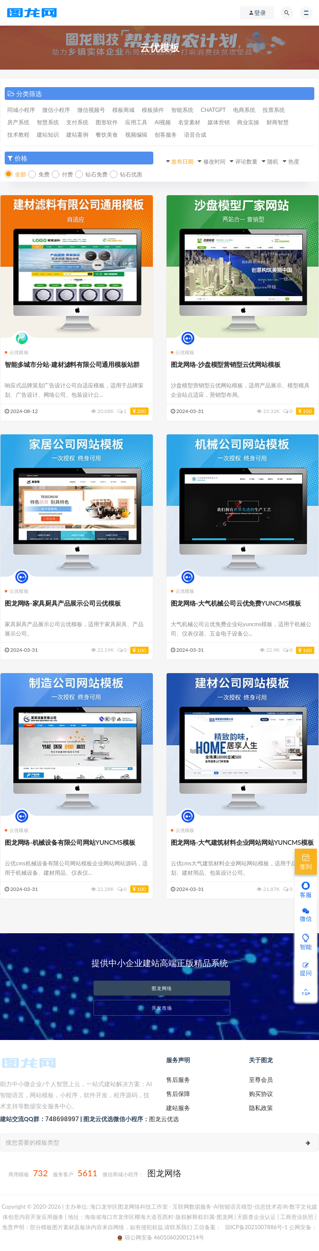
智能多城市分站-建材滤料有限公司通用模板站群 (72, 364)
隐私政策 (261, 1107)
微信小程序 (56, 109)
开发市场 (162, 1008)
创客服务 (166, 134)
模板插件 (153, 109)
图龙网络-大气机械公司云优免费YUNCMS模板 (236, 603)
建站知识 (48, 134)
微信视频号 (91, 109)
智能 (306, 941)
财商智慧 (277, 122)
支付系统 (77, 122)
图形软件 (107, 122)
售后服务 (178, 1079)
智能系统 (182, 109)
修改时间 (214, 161)
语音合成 (195, 134)
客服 (306, 889)
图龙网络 (162, 988)
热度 (293, 161)
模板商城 (123, 109)
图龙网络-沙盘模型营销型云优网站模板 (226, 364)
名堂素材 (189, 122)
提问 (306, 969)
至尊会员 (261, 1079)
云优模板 (17, 352)
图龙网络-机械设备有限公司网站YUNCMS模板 (70, 842)
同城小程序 (21, 109)
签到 (306, 861)
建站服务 (178, 1107)
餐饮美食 (107, 134)
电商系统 (244, 109)
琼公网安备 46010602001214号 (161, 1237)
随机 (272, 161)
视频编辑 (136, 134)
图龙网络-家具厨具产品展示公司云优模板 (63, 603)
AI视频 (163, 122)
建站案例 (77, 134)
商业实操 (248, 122)
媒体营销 (219, 122)
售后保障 (178, 1093)
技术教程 (18, 134)
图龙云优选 (164, 1119)
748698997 (62, 1119)
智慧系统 (48, 122)
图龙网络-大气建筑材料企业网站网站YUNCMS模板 (242, 842)
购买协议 (261, 1093)
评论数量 (246, 161)
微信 (306, 915)
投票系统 (274, 109)
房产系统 (18, 122)
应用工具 (136, 122)
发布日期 (182, 161)
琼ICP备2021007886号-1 (255, 1227)
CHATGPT (213, 109)
